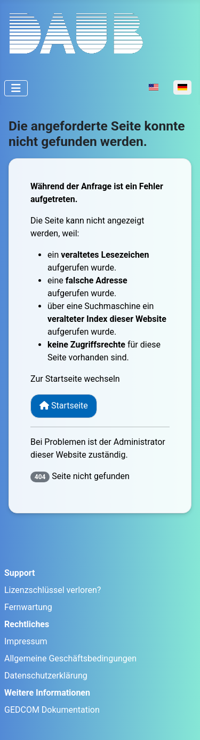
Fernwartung (28, 607)
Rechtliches (26, 624)
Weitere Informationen (47, 693)
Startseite (63, 405)
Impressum (25, 641)
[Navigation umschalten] (16, 88)
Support (19, 573)
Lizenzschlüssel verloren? (52, 590)
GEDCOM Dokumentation (52, 710)
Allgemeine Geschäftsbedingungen (70, 658)
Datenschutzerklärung (45, 675)
